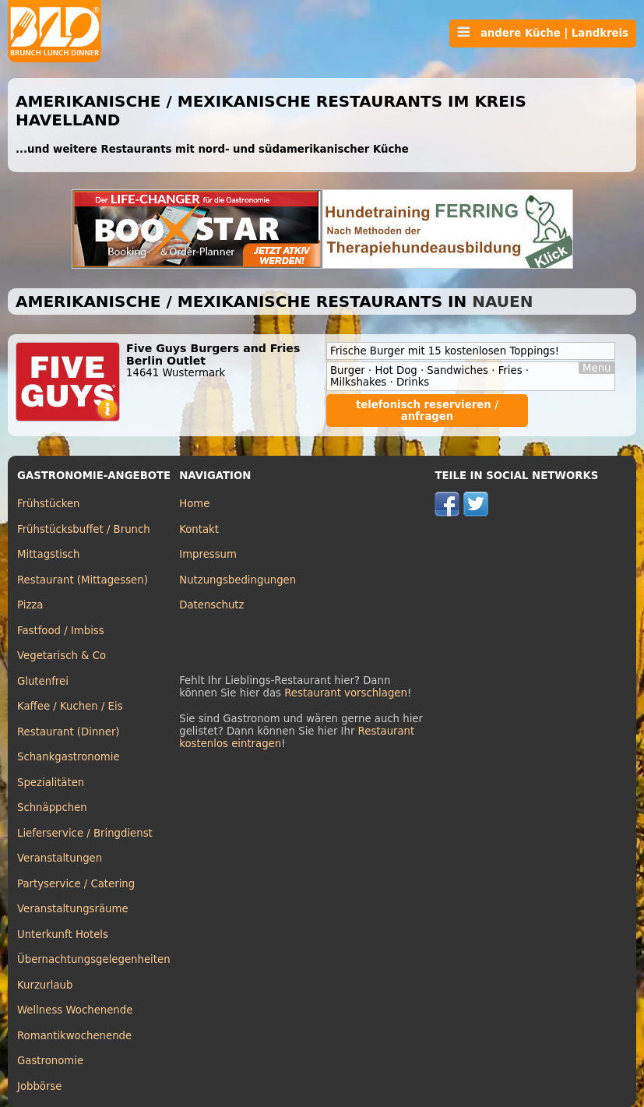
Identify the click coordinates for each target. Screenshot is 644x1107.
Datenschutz (211, 605)
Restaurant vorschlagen (345, 693)
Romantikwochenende (74, 1036)
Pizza (30, 605)
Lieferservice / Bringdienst (85, 833)
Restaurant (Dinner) (68, 732)
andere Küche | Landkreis (542, 32)
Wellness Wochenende (74, 1010)
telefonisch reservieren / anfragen (427, 410)
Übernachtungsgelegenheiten (94, 959)
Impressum (208, 554)
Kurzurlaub (44, 985)
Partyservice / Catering (76, 884)
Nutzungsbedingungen (237, 580)
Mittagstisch (48, 554)
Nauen (502, 301)
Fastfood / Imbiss (60, 630)
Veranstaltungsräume (72, 909)
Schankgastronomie (68, 757)
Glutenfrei (43, 681)
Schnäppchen (52, 807)
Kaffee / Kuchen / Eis (70, 706)
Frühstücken (48, 503)
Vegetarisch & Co (61, 655)
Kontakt (199, 529)
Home (194, 503)
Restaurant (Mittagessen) (82, 580)
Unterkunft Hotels (62, 934)
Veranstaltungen (59, 858)
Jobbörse (39, 1086)
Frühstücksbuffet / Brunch (83, 529)
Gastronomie (50, 1060)
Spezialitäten (50, 782)
